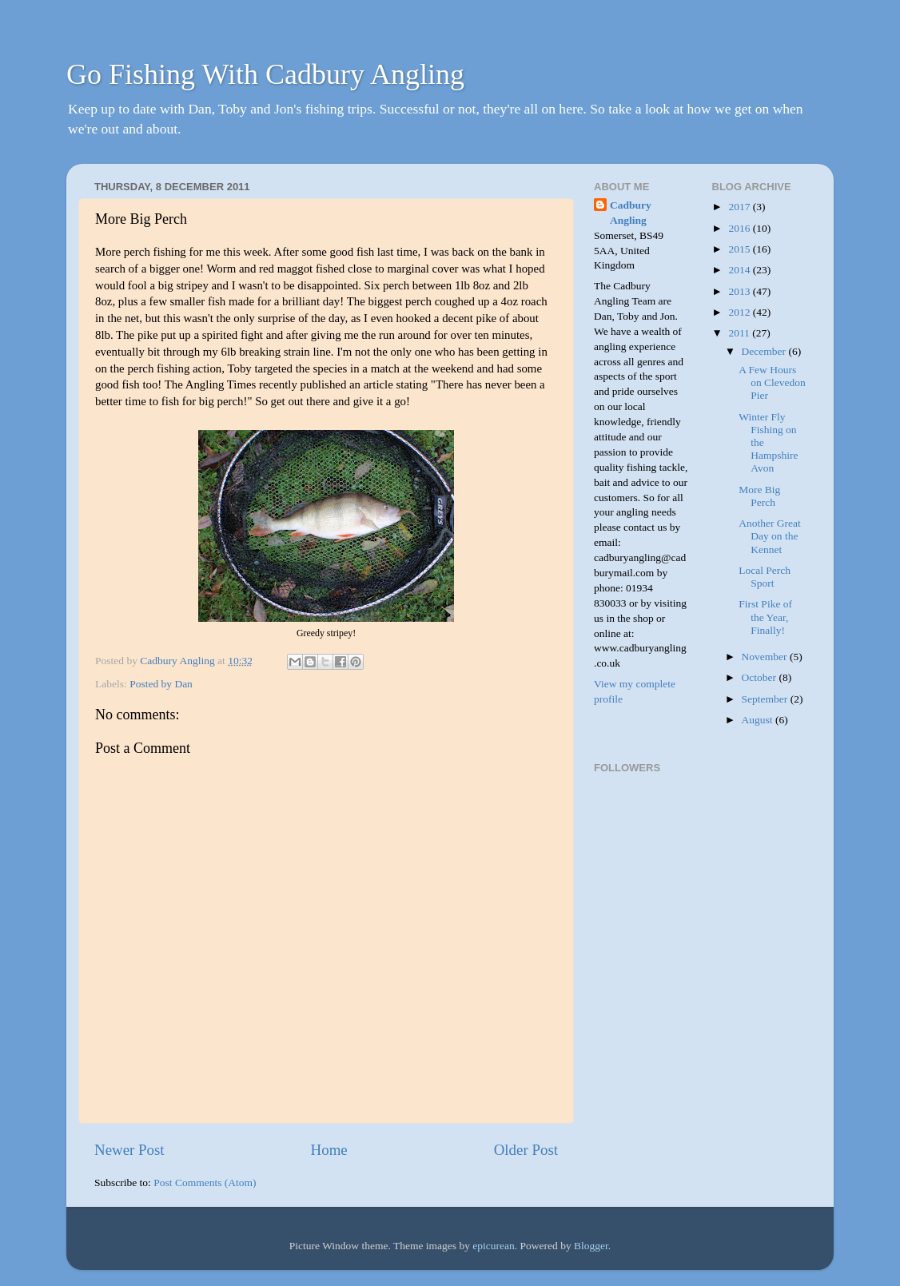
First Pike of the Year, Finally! (765, 616)
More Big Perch (759, 496)
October (760, 677)
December (765, 351)
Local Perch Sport (764, 576)
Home (329, 1149)
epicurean (493, 1246)
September (766, 699)
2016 (740, 228)
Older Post (526, 1149)
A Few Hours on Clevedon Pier (772, 382)
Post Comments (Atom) (204, 1182)
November (766, 657)
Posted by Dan (161, 684)
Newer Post (129, 1149)
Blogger (591, 1246)
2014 (740, 270)
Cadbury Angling (630, 212)
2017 (740, 207)
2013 (740, 291)
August (758, 720)
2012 (740, 312)
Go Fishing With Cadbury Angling (265, 74)
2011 (740, 333)
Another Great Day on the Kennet (770, 536)
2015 (740, 249)
